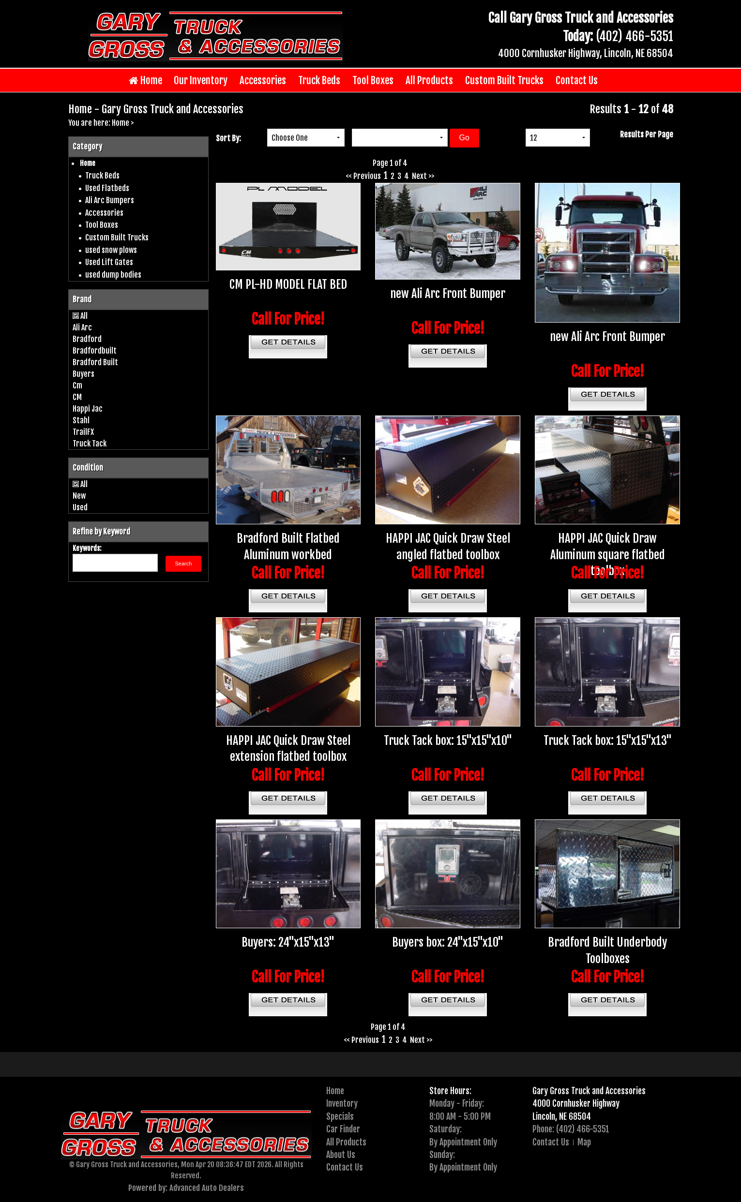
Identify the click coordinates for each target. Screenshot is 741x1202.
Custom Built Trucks (504, 80)
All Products (429, 80)
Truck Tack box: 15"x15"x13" (608, 740)
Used (80, 507)
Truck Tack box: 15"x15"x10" (448, 740)
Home (145, 80)
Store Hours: (450, 1090)
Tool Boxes (372, 80)
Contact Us (577, 80)
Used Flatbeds (107, 188)
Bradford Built (95, 362)
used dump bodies (113, 275)
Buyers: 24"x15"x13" (288, 942)
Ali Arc (82, 327)
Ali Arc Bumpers (109, 200)
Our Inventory (200, 80)
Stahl (81, 420)
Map (584, 1142)
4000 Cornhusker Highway (576, 1103)
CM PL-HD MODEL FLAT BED (288, 284)
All (84, 316)
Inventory (342, 1103)
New (79, 496)
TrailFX (83, 432)
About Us (340, 1154)
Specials (340, 1116)
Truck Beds (319, 80)
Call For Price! (288, 319)
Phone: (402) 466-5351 (570, 1129)
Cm (77, 385)
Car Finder (343, 1129)
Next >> (423, 176)
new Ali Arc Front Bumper (447, 293)
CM (77, 397)
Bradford (87, 339)
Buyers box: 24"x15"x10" (447, 942)
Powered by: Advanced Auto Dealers (186, 1188)
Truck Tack (89, 443)
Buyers (83, 374)
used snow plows (111, 250)
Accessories (263, 80)
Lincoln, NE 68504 (561, 1116)
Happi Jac (88, 409)
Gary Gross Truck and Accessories (589, 1090)
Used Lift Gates (109, 262)
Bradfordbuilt (95, 351)
